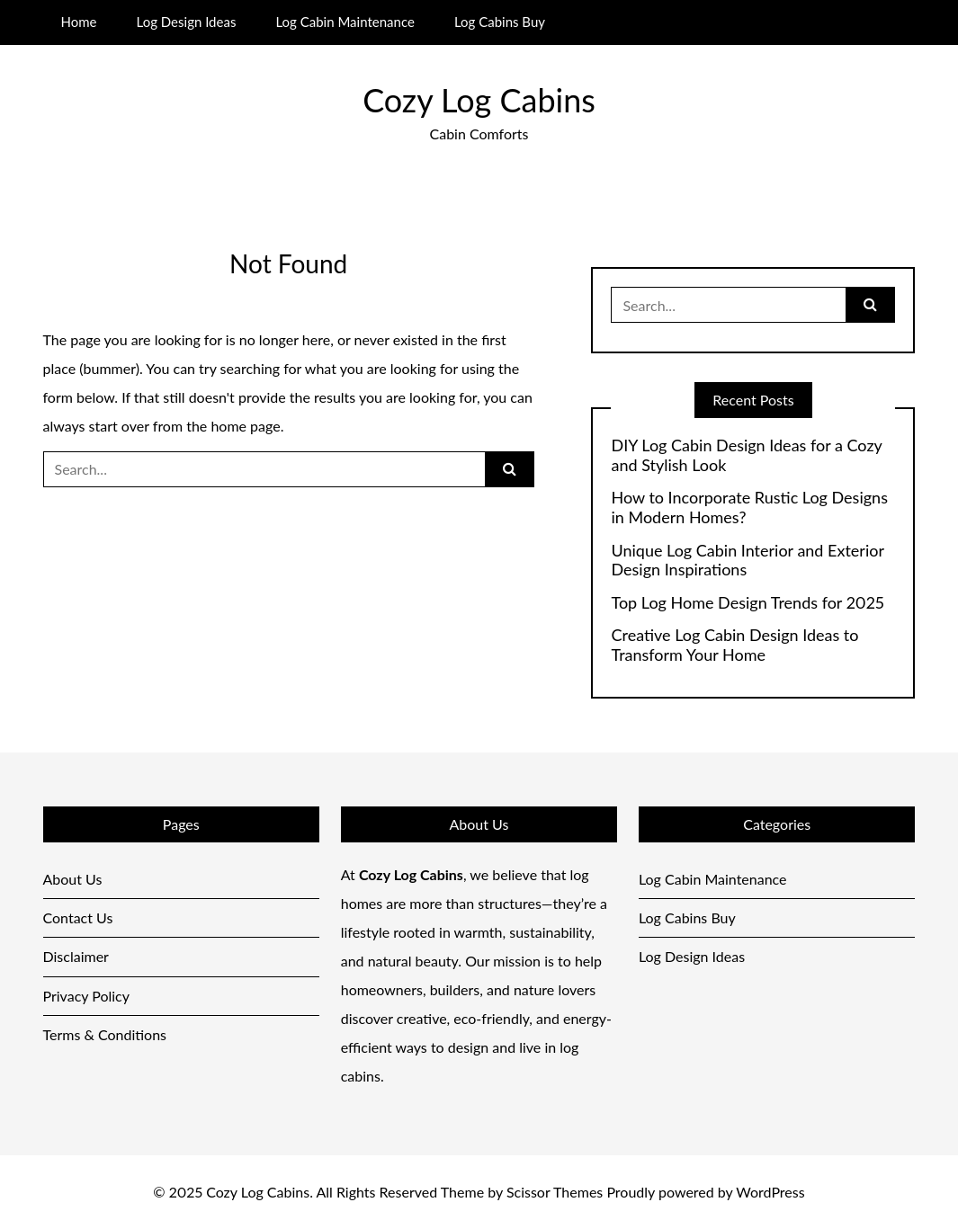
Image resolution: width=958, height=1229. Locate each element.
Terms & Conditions (105, 1034)
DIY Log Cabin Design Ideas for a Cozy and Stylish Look (746, 455)
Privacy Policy (86, 995)
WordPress (770, 1191)
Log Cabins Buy (499, 21)
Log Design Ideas (187, 21)
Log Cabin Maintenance (344, 21)
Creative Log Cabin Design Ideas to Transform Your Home (734, 645)
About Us (73, 878)
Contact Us (78, 917)
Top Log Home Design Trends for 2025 (747, 602)
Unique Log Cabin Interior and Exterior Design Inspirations (747, 560)
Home (78, 21)
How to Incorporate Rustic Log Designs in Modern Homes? (749, 507)
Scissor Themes (554, 1191)
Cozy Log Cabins (479, 100)
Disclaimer (76, 956)
